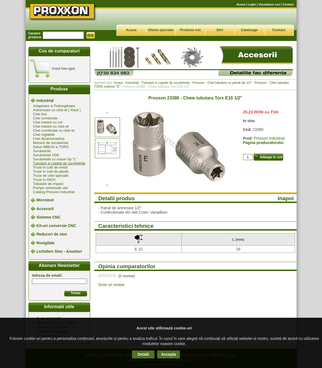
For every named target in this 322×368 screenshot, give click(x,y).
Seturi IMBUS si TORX (51, 147)
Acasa (240, 4)
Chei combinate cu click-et (54, 130)
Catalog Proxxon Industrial (54, 192)
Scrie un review (111, 284)
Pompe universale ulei (50, 188)
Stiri (219, 30)
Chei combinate (45, 118)
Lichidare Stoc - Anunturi (59, 251)
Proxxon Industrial (269, 138)
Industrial (45, 100)
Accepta (168, 354)
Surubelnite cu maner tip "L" (55, 159)
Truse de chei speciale (51, 175)
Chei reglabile (44, 135)
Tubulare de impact (48, 184)
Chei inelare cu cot (48, 122)
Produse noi (190, 30)
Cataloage (249, 30)
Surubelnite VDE (46, 155)
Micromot (45, 200)
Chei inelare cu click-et (51, 126)
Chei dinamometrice (49, 139)
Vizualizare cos (269, 4)
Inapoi (286, 198)
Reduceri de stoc (51, 234)
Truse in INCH (44, 180)
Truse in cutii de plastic (51, 171)
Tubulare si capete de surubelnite (59, 163)
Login (252, 4)
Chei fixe (40, 114)
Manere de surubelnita (50, 143)
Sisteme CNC (48, 217)
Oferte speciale (160, 30)
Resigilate (45, 243)
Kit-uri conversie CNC (56, 225)
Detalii (143, 354)
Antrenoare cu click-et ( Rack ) (57, 110)
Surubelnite (42, 151)
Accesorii (45, 209)
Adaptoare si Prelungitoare (54, 106)
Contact (288, 4)
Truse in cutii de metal (50, 167)
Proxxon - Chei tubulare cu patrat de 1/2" (222, 83)
